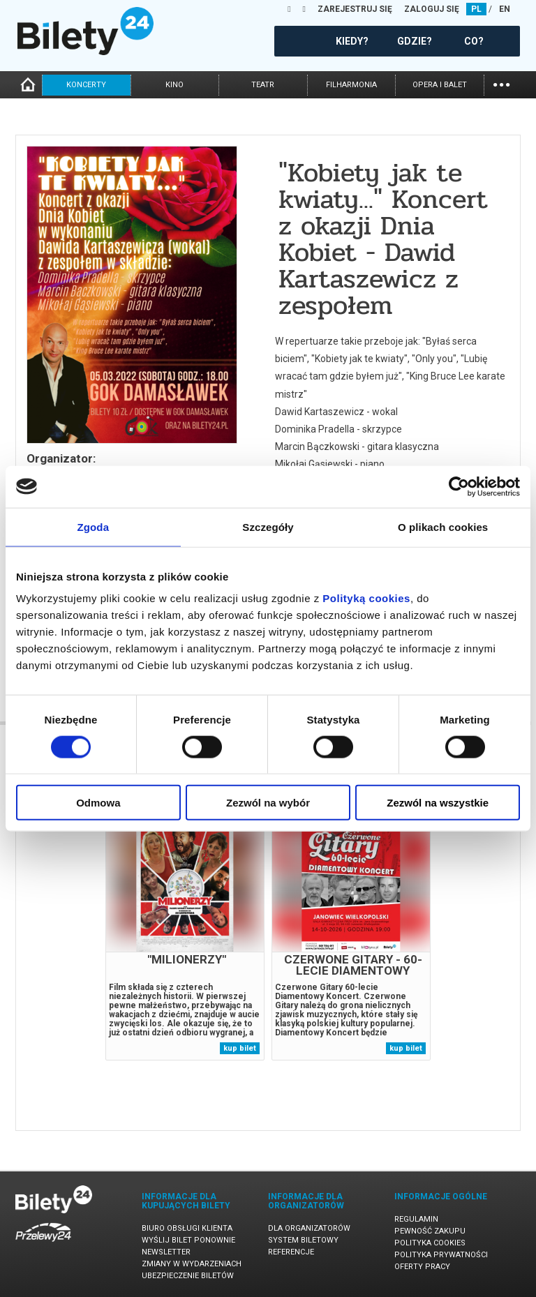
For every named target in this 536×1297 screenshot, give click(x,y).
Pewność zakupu (430, 1231)
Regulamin (416, 1219)
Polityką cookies (366, 598)
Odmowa (98, 803)
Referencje (291, 1252)
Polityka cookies (430, 1242)
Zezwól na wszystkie (438, 803)
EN (504, 9)
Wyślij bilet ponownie (188, 1240)
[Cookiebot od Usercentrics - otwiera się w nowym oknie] (459, 486)
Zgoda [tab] (93, 526)
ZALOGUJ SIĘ (431, 9)
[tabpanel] (185, 935)
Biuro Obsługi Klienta (187, 1228)
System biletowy (303, 1240)
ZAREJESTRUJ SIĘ (355, 9)
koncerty (86, 84)
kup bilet (239, 1048)
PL (476, 9)
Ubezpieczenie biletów (188, 1275)
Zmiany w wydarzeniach (191, 1263)
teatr (262, 84)
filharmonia (351, 84)
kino (174, 84)
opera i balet (439, 84)
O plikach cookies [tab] (443, 526)
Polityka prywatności (441, 1254)
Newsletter (166, 1252)
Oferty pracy (422, 1266)
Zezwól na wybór (268, 803)
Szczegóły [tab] (267, 526)
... (501, 83)
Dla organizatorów (309, 1228)
